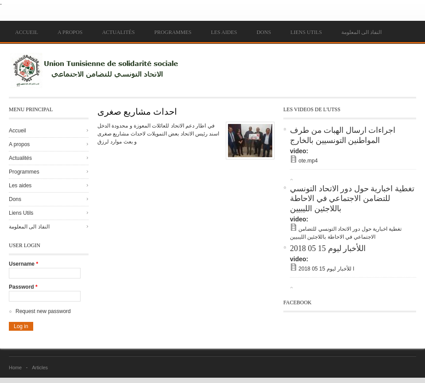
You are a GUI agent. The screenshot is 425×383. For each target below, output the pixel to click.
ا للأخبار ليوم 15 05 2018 (326, 269)
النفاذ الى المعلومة (361, 32)
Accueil (26, 32)
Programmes (172, 32)
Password (23, 287)
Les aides (224, 32)
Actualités (118, 32)
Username (23, 264)
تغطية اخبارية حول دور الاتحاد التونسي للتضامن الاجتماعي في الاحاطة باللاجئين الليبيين (352, 198)
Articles (40, 367)
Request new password (43, 311)
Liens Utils (306, 32)
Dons (263, 32)
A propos (70, 32)
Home (15, 367)
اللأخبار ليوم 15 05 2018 (328, 248)
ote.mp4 (307, 161)
